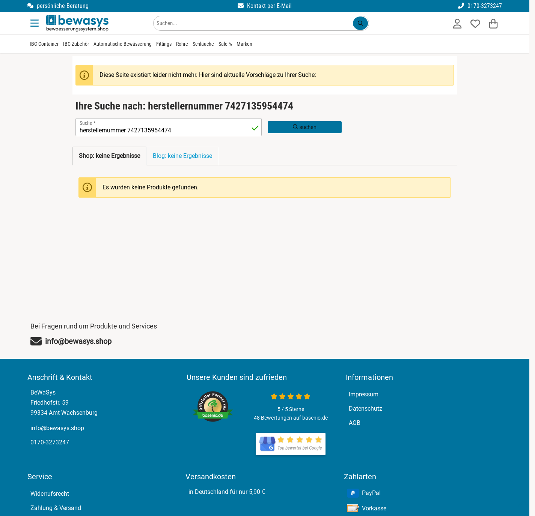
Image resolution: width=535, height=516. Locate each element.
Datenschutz (365, 408)
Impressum (363, 394)
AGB (354, 422)
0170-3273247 (480, 5)
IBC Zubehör (76, 44)
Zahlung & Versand (55, 508)
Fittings (164, 44)
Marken (244, 44)
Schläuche (203, 44)
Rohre (182, 44)
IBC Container (44, 44)
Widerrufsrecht (49, 493)
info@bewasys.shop (57, 428)
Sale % (225, 44)
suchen (304, 127)
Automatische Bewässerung (122, 44)
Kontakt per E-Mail (265, 5)
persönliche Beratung (58, 5)
